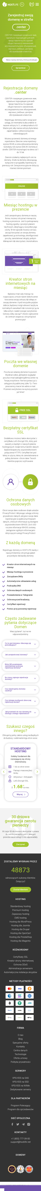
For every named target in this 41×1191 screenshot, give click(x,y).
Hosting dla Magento (20, 941)
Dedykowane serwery (20, 1089)
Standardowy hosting (20, 906)
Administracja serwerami (21, 968)
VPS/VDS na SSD (20, 1081)
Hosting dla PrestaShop (20, 937)
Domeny (20, 1155)
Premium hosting (20, 910)
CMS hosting (20, 917)
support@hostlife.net (20, 1142)
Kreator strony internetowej (20, 960)
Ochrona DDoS (21, 964)
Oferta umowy (20, 1058)
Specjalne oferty (20, 1042)
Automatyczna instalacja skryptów (20, 972)
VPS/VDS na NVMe (20, 1085)
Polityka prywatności (20, 1062)
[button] (2, 1189)
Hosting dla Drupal (20, 929)
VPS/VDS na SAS (20, 1078)
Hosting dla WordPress (20, 921)
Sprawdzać (20, 68)
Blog (20, 1039)
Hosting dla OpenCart (20, 933)
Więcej (20, 794)
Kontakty (20, 1046)
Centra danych (20, 1050)
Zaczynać (20, 844)
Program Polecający (20, 1105)
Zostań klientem (20, 889)
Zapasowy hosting (20, 914)
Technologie (20, 1054)
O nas (20, 1035)
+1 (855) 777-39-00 (20, 1138)
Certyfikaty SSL (20, 957)
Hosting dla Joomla (20, 925)
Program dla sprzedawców (20, 1109)
